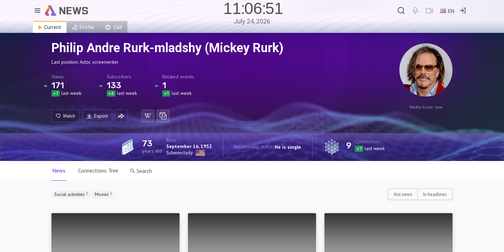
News (58, 170)
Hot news (403, 194)
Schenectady (179, 152)
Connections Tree (98, 170)
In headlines (435, 194)
